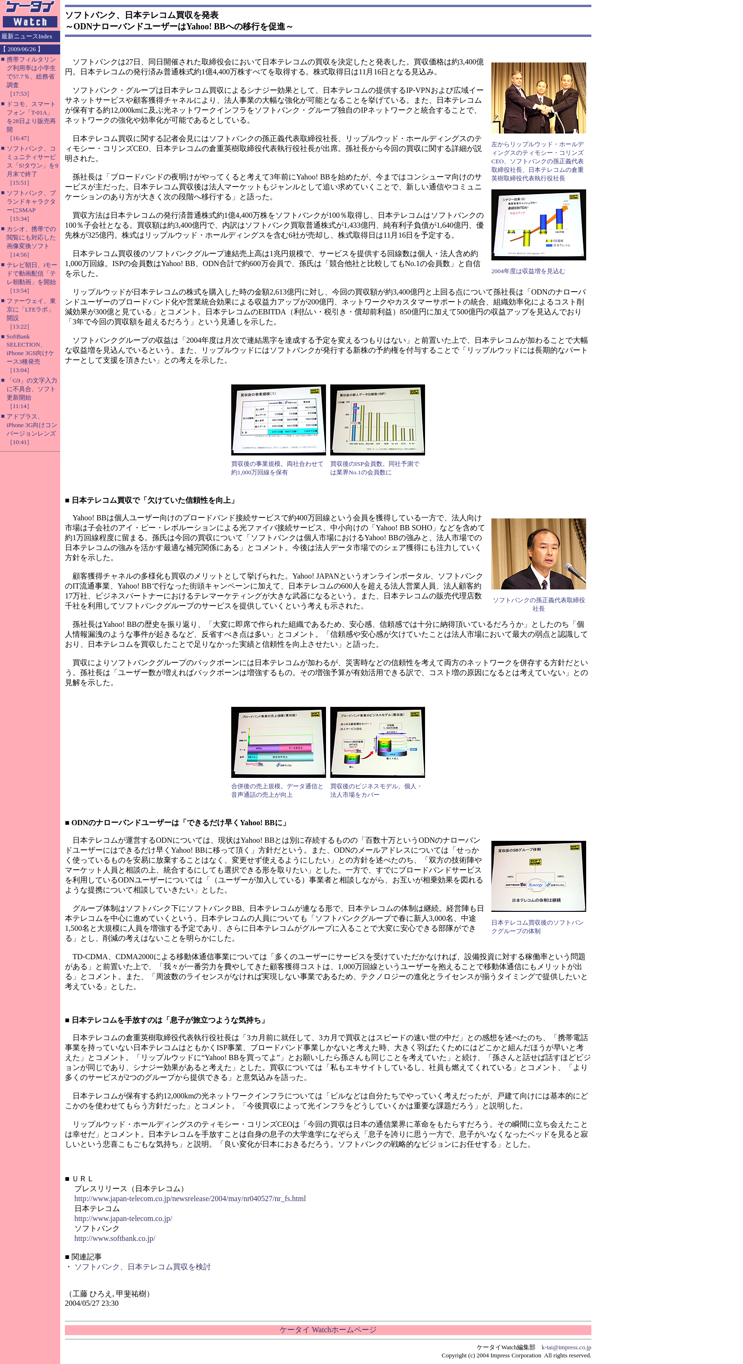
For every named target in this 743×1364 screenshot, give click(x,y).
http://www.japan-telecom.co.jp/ (123, 1218)
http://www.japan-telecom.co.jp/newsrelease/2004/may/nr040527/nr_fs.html (190, 1199)
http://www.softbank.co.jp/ (114, 1238)
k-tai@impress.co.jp (566, 1347)
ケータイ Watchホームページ (328, 1330)
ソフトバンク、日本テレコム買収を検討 (142, 1267)
